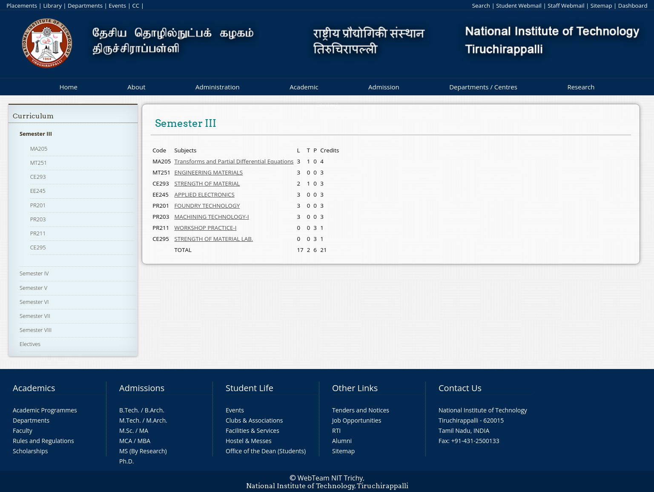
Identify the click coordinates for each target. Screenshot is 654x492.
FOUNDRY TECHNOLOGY (207, 205)
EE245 (38, 191)
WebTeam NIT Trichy (330, 478)
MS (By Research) (143, 451)
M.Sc (125, 430)
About (136, 87)
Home (68, 87)
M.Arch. (156, 420)
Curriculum (33, 116)
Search (481, 5)
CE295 (38, 247)
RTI (336, 430)
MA (143, 430)
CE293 (38, 176)
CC (135, 5)
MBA (144, 441)
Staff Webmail (566, 5)
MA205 (39, 148)
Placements (21, 5)
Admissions (141, 388)
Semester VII (35, 316)
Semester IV (34, 273)
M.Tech (129, 420)
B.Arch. (154, 410)
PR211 (38, 233)
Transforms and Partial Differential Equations (233, 161)
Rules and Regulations (43, 441)
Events (117, 5)
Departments (85, 5)
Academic (304, 87)
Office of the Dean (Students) (266, 451)
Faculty (22, 430)
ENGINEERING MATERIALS (208, 172)
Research (580, 87)
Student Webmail (519, 5)
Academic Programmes (45, 410)
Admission (383, 87)
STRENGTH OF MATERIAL (207, 183)
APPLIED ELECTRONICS (204, 194)
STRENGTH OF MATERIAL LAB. (213, 239)
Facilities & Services (252, 430)
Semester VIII (36, 330)
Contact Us (460, 388)
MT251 (38, 162)
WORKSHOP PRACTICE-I (205, 228)
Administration (217, 87)
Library (52, 5)
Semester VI (34, 302)
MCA (125, 441)
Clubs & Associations (254, 420)
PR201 (38, 205)
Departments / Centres (483, 87)
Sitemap (601, 5)
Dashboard (633, 5)
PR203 (38, 219)
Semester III (36, 133)
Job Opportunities (356, 420)
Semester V (33, 288)
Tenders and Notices (360, 410)
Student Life (249, 388)
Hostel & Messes (249, 441)
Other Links (355, 388)
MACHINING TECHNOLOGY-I (211, 216)
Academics (34, 388)
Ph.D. (126, 461)
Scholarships (30, 451)
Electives (30, 344)
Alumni (342, 441)
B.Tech (128, 410)
